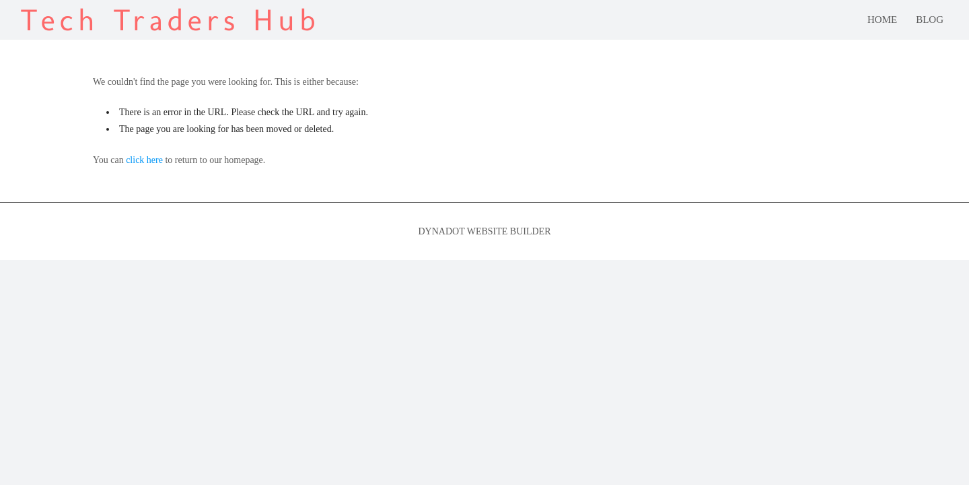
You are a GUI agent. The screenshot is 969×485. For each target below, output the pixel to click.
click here (144, 160)
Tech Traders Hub (170, 20)
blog (929, 19)
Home (882, 19)
